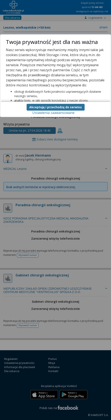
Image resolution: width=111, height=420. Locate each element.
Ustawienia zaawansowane (53, 112)
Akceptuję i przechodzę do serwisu (55, 107)
